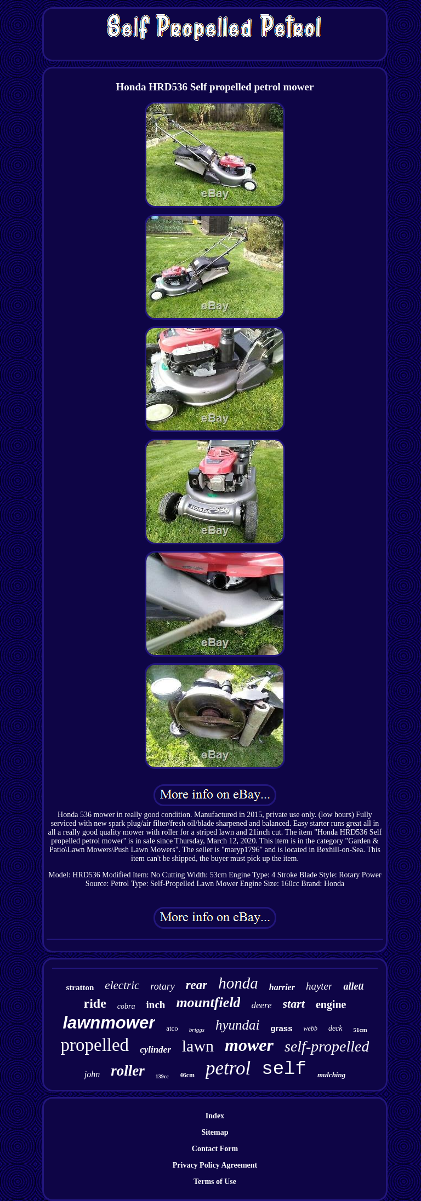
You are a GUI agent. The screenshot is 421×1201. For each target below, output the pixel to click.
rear (197, 985)
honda (238, 983)
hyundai (237, 1025)
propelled (95, 1045)
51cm (360, 1029)
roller (128, 1070)
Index (215, 1116)
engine (331, 1004)
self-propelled (327, 1046)
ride (95, 1003)
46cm (187, 1075)
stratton (80, 987)
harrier (282, 987)
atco (172, 1028)
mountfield (208, 1002)
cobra (126, 1006)
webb (310, 1028)
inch (156, 1004)
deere (261, 1005)
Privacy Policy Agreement (215, 1165)
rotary (162, 986)
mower (249, 1045)
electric (122, 985)
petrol (228, 1068)
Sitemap (214, 1132)
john (92, 1074)
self (283, 1069)
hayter (319, 986)
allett (353, 986)
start (294, 1003)
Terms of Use (215, 1181)
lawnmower (108, 1022)
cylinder (155, 1049)
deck (335, 1028)
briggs (196, 1029)
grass (282, 1028)
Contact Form (215, 1149)
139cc (162, 1076)
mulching (331, 1075)
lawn (198, 1046)
